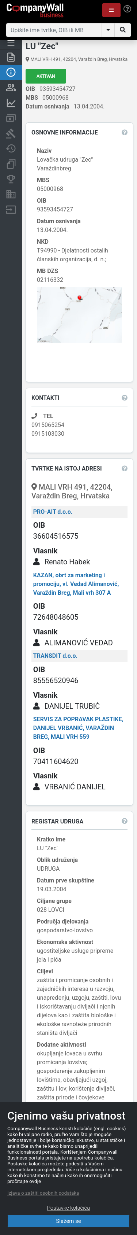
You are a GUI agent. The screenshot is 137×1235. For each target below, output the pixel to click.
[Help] (127, 9)
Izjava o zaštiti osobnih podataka (43, 1193)
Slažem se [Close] (68, 1221)
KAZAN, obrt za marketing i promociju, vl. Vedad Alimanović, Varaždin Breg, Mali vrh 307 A (76, 584)
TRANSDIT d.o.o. (55, 655)
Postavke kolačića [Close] (68, 1208)
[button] (111, 10)
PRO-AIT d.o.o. (53, 511)
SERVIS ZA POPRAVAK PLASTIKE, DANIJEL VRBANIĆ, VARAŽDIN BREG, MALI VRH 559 (78, 728)
